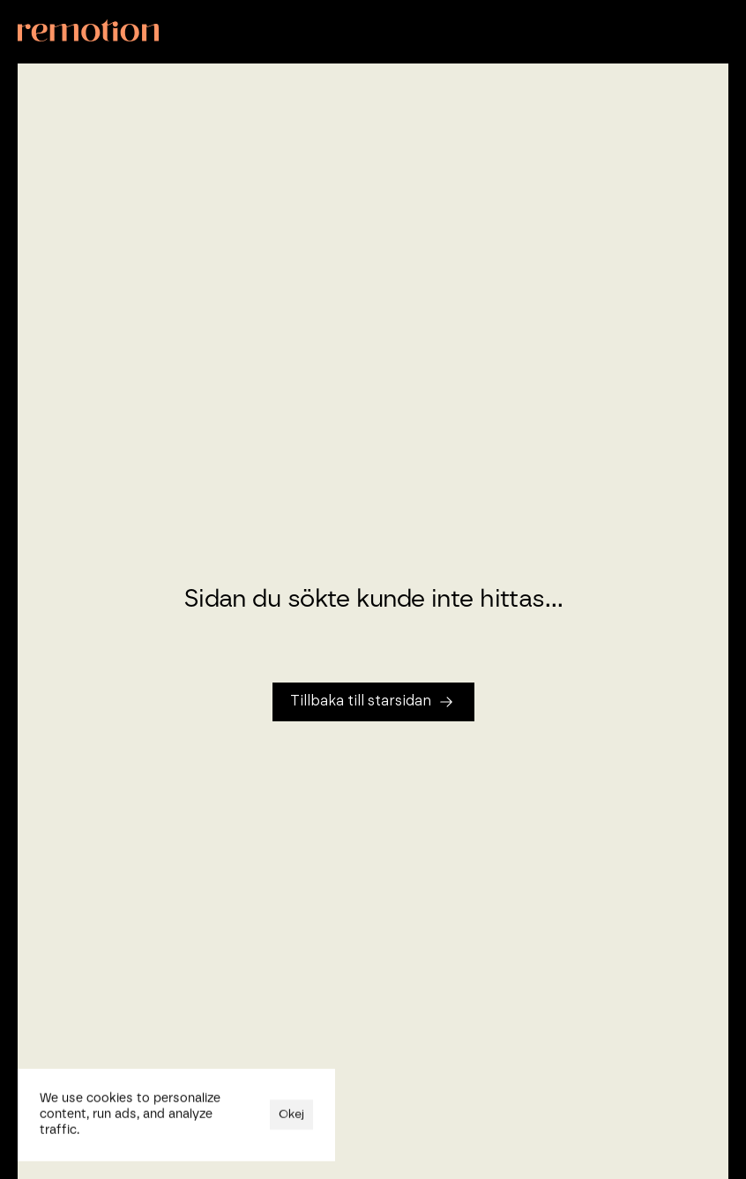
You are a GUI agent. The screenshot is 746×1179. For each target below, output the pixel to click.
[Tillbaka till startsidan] (373, 702)
